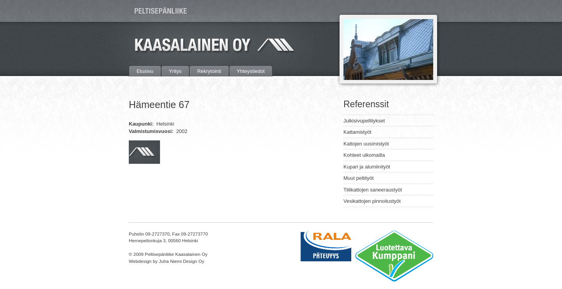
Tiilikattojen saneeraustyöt (372, 190)
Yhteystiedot (251, 71)
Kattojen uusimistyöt (366, 144)
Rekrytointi (209, 71)
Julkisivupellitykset (364, 121)
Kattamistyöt (357, 132)
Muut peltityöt (358, 178)
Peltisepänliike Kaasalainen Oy (162, 10)
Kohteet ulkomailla (364, 155)
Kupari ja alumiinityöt (366, 167)
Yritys (175, 71)
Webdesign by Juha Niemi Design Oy (166, 261)
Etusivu (145, 71)
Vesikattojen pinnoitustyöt (372, 201)
